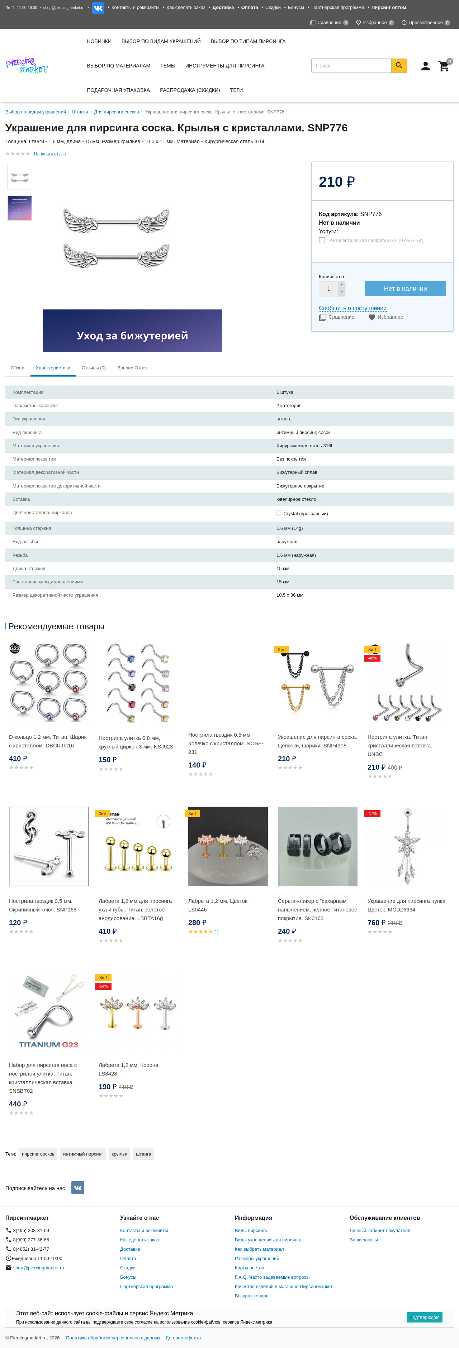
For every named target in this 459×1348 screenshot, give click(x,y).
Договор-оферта (183, 1337)
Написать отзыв (50, 154)
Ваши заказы (364, 1239)
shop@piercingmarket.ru (64, 7)
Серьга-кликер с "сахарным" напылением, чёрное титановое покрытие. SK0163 (317, 909)
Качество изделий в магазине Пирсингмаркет (284, 1286)
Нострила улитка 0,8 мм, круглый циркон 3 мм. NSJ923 (136, 742)
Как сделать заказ (186, 7)
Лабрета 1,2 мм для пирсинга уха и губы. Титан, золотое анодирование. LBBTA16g (135, 909)
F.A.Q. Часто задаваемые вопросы (272, 1277)
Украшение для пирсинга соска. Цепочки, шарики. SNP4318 (317, 741)
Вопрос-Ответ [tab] (132, 367)
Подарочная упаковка (118, 90)
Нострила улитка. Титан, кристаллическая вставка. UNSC (400, 745)
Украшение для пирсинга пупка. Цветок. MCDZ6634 (407, 905)
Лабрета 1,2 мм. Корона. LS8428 (129, 1069)
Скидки (273, 7)
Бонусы (296, 7)
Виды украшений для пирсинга (268, 1239)
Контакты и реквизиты (135, 7)
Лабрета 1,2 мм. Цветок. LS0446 (218, 905)
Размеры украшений (257, 1258)
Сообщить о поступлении (353, 308)
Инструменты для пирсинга (224, 66)
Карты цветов (249, 1267)
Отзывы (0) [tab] (94, 367)
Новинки (99, 41)
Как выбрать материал (259, 1249)
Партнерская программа (337, 7)
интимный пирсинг (83, 1154)
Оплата (128, 1258)
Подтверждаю (425, 1317)
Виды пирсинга (251, 1230)
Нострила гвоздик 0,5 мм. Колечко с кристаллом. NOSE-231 (226, 743)
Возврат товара (252, 1295)
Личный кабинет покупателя (380, 1230)
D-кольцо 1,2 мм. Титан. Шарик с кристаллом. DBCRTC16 (47, 741)
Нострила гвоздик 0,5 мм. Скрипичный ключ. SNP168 (42, 905)
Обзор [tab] (17, 367)
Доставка (130, 1249)
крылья (119, 1154)
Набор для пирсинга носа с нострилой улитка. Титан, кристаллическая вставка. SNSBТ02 (43, 1078)
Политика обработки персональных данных (113, 1337)
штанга (143, 1154)
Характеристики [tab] (53, 367)
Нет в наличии (405, 288)
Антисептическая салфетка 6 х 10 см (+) (376, 240)
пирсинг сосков (38, 1154)
